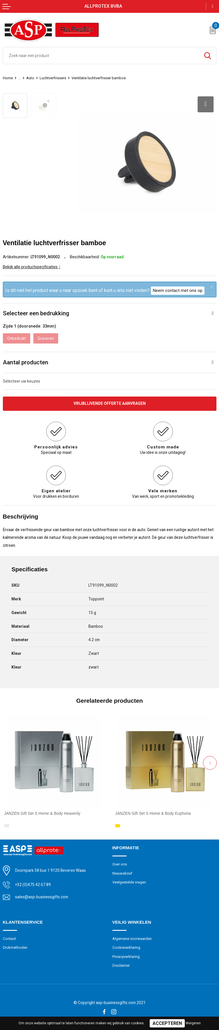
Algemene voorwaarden (132, 938)
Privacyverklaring (126, 956)
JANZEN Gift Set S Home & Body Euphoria (153, 813)
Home (8, 78)
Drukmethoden (15, 947)
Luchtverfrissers (53, 78)
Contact (9, 938)
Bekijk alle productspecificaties (31, 267)
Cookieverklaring (126, 947)
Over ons (119, 864)
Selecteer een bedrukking (36, 313)
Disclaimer (121, 965)
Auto (30, 78)
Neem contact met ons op (177, 290)
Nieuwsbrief (122, 873)
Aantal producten (25, 362)
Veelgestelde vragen (129, 882)
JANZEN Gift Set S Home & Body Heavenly (42, 813)
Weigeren (193, 1023)
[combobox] (101, 55)
